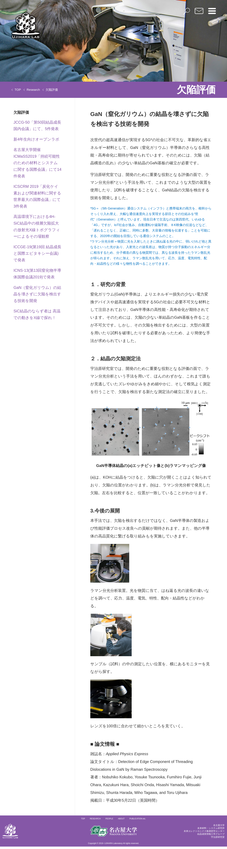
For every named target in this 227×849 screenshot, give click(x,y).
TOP (18, 89)
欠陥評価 (52, 89)
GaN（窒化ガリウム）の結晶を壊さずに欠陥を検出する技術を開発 (37, 295)
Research (33, 89)
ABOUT (121, 821)
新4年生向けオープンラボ (36, 139)
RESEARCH (95, 821)
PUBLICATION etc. (137, 821)
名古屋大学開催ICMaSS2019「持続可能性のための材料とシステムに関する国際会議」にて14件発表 (37, 163)
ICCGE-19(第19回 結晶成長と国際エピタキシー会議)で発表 (35, 254)
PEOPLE (109, 821)
